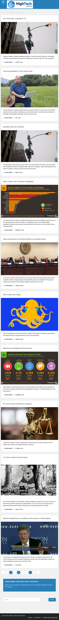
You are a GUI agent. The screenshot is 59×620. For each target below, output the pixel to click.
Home (3, 12)
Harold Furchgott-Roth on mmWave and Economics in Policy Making (26, 518)
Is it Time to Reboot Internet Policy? (15, 457)
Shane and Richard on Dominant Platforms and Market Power (24, 239)
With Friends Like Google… (12, 295)
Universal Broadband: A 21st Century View (17, 71)
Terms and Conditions (50, 617)
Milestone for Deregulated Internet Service (17, 348)
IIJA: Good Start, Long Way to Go (14, 18)
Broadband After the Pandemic (13, 127)
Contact (37, 617)
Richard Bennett (9, 62)
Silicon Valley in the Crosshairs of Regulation (18, 181)
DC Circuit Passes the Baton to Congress (17, 404)
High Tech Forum (19, 615)
